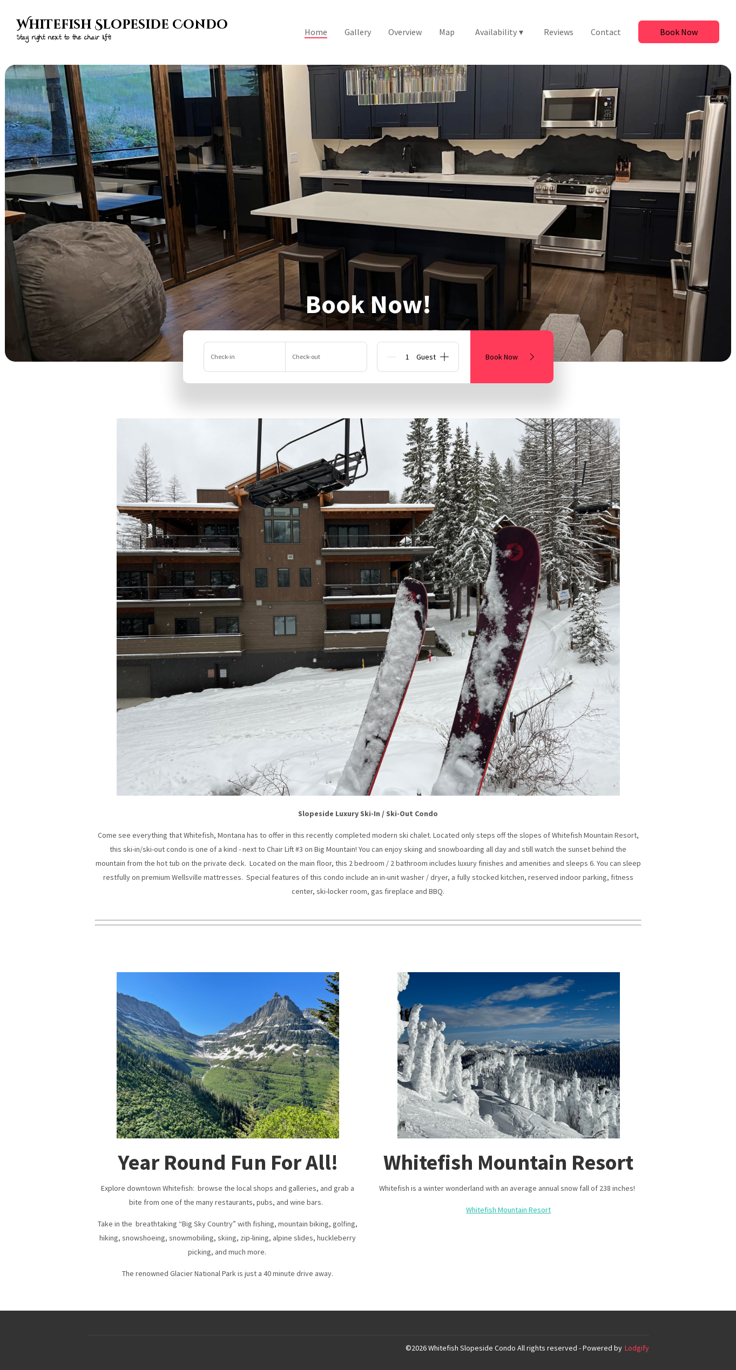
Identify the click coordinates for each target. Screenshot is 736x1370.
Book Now (679, 31)
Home (316, 31)
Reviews (558, 31)
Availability (499, 31)
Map (447, 31)
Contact (606, 31)
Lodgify (637, 1348)
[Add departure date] (326, 356)
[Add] (444, 356)
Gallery (358, 31)
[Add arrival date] (245, 356)
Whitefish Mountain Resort (508, 1210)
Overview (405, 31)
